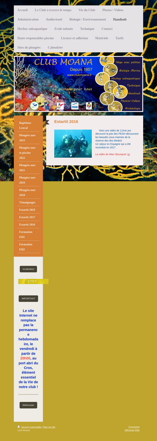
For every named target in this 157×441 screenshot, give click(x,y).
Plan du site (49, 427)
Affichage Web (132, 430)
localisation (28, 269)
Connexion (134, 427)
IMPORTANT (28, 298)
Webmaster (28, 405)
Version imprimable (29, 427)
